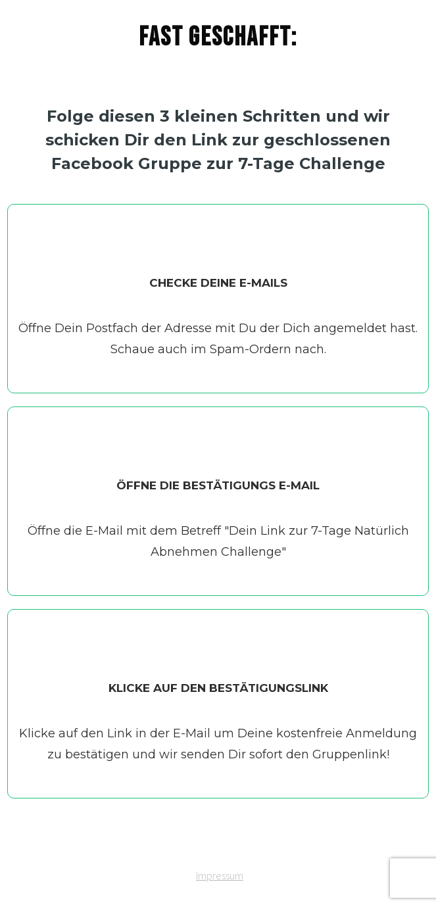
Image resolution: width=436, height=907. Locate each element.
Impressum (219, 875)
